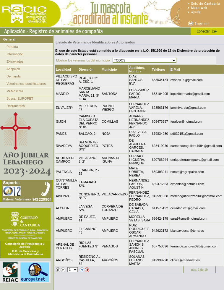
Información (15, 54)
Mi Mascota (15, 91)
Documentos (16, 106)
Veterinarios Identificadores (26, 83)
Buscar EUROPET (20, 98)
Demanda (14, 76)
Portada (12, 46)
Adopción (13, 69)
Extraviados (15, 61)
